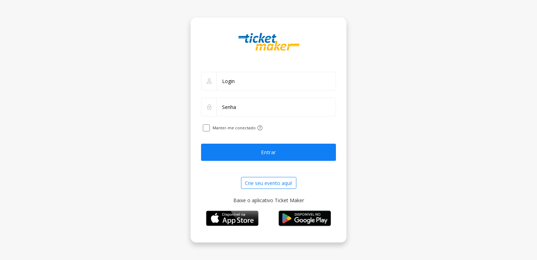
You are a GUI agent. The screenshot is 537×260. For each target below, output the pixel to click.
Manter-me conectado (234, 127)
